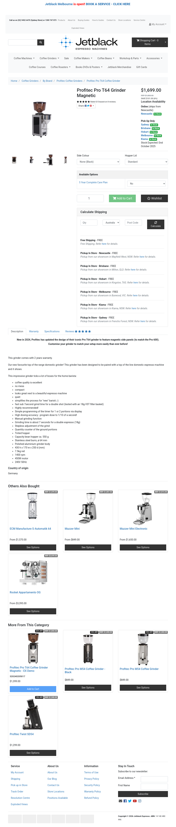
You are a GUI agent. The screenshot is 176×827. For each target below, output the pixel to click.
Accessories (153, 58)
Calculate (156, 224)
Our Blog (52, 778)
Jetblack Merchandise (119, 67)
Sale (66, 58)
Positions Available (57, 798)
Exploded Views (78, 28)
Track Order (17, 791)
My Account (17, 772)
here (104, 243)
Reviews (78, 331)
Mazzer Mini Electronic (133, 528)
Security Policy (92, 785)
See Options (32, 547)
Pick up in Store (19, 785)
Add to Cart (122, 198)
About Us (71, 20)
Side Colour (83, 155)
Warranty (34, 331)
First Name (124, 785)
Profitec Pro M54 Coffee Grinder (139, 669)
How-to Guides (98, 20)
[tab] (17, 331)
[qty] (88, 223)
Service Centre (139, 20)
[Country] (111, 223)
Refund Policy (91, 798)
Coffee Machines (23, 58)
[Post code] (133, 223)
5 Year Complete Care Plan (93, 182)
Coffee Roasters (60, 67)
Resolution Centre (20, 798)
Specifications (51, 331)
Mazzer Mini (72, 528)
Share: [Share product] (85, 106)
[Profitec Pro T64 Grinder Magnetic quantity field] (90, 198)
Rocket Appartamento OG (25, 592)
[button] (158, 24)
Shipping (15, 778)
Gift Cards (141, 67)
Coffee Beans (104, 58)
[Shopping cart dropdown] (165, 42)
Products (61, 20)
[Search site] (40, 42)
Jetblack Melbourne (59, 4)
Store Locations (124, 20)
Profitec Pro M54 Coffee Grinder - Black (85, 670)
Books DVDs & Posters (88, 67)
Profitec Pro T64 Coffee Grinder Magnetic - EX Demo (29, 669)
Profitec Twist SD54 (22, 734)
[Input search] (22, 42)
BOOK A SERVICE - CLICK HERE (108, 4)
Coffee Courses (37, 67)
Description (17, 331)
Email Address (126, 778)
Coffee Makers (82, 58)
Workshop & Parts (129, 58)
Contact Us (111, 20)
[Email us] (120, 801)
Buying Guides (83, 20)
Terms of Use (91, 772)
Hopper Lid (131, 155)
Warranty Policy (92, 791)
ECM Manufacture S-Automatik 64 (30, 528)
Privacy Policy (91, 778)
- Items (147, 42)
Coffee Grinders (48, 58)
